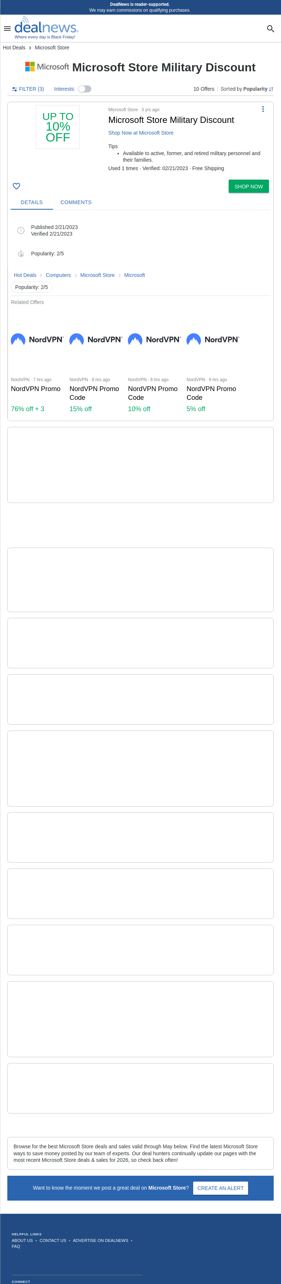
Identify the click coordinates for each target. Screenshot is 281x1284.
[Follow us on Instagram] (34, 1228)
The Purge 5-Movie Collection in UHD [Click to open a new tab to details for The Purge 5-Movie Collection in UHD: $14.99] (142, 546)
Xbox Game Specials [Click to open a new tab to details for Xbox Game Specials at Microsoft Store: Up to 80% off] (110, 445)
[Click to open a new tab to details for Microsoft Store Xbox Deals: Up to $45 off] (38, 671)
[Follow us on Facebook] (17, 1228)
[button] (84, 89)
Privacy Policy (151, 1261)
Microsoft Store (97, 275)
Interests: (64, 89)
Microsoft (134, 275)
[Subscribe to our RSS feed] (114, 1228)
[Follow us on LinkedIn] (98, 1228)
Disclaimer (179, 1261)
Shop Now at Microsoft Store (140, 133)
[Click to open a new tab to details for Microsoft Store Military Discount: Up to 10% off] (58, 141)
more (212, 473)
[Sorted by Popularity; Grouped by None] (247, 89)
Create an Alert (221, 1125)
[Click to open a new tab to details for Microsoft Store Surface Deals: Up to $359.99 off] (38, 615)
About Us (22, 1177)
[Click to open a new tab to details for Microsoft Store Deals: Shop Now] (38, 728)
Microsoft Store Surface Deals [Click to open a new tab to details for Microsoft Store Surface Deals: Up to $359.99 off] (127, 607)
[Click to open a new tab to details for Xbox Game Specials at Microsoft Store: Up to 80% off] (38, 455)
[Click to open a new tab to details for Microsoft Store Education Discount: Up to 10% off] (38, 786)
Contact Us (53, 1177)
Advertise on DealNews (100, 1177)
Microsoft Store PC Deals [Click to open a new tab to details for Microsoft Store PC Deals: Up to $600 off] (118, 891)
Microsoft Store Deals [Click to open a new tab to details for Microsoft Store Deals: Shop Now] (111, 720)
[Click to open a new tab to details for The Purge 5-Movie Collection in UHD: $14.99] (38, 555)
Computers (58, 275)
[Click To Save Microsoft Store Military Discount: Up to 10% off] (16, 186)
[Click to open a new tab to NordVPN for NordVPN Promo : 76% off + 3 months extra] (37, 363)
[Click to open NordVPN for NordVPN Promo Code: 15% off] (96, 363)
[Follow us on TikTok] (66, 1228)
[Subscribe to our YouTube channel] (82, 1228)
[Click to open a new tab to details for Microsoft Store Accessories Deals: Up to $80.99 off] (38, 842)
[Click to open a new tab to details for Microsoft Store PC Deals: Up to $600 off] (38, 898)
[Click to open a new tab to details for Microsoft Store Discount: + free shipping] (38, 1025)
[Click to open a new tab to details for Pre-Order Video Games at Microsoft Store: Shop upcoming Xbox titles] (38, 962)
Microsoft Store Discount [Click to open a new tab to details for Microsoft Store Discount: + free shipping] (116, 1018)
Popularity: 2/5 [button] (31, 287)
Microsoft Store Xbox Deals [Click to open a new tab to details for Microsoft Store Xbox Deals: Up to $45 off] (122, 664)
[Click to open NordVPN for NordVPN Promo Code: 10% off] (154, 363)
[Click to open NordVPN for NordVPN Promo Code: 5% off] (213, 363)
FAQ (16, 1182)
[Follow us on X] (50, 1228)
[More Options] (263, 108)
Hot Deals (14, 47)
